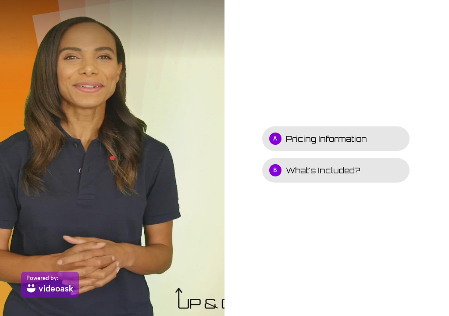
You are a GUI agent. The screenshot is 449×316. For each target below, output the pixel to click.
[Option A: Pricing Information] (336, 138)
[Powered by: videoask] (50, 285)
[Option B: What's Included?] (336, 170)
